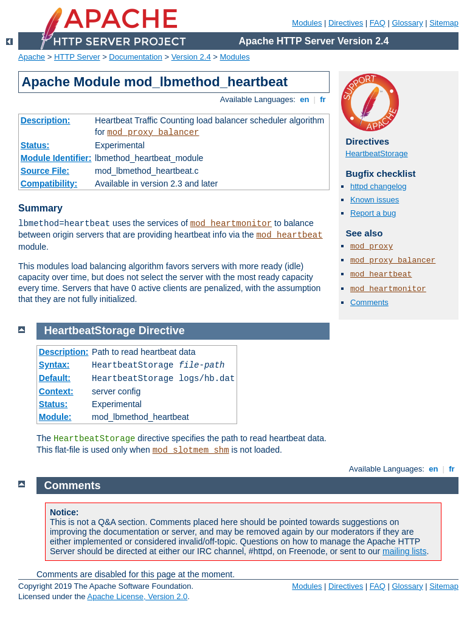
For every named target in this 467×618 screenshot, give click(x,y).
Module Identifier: (56, 158)
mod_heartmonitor (231, 223)
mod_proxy (371, 246)
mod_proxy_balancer (153, 132)
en (304, 99)
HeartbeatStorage (376, 153)
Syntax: (54, 364)
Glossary (407, 22)
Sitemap (443, 22)
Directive (162, 330)
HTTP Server (77, 56)
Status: (35, 145)
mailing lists (404, 551)
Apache (31, 56)
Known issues (374, 199)
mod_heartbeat (289, 235)
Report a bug (373, 213)
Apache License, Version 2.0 (137, 596)
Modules (307, 22)
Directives (345, 22)
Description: (46, 120)
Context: (56, 391)
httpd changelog (378, 186)
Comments (369, 302)
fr (323, 99)
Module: (55, 417)
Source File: (45, 171)
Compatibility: (49, 183)
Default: (55, 378)
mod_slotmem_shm (191, 450)
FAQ (378, 22)
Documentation (135, 56)
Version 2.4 (191, 56)
